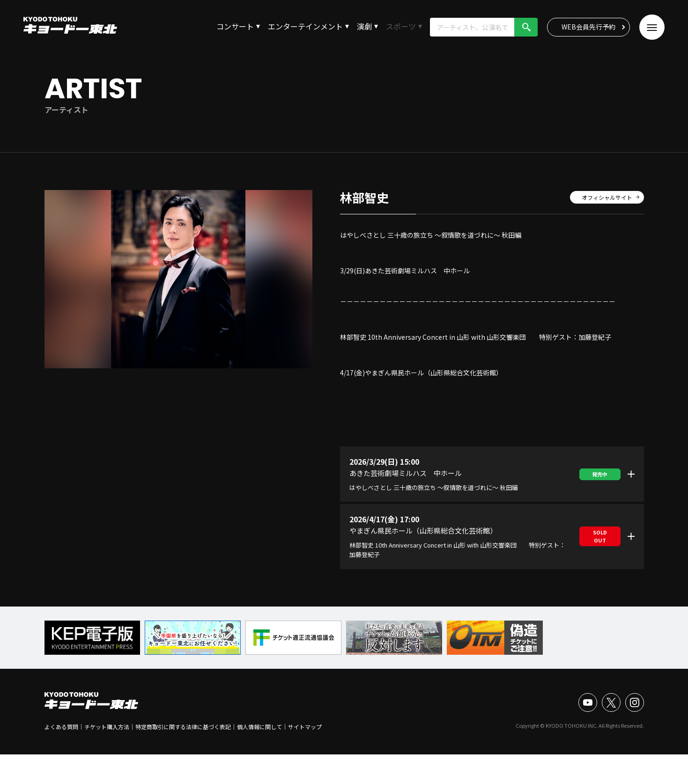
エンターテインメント (305, 26)
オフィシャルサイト (607, 197)
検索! (526, 27)
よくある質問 (61, 727)
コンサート (235, 26)
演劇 (364, 26)
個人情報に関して (259, 727)
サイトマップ (305, 727)
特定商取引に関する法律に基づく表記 (183, 727)
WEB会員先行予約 (588, 26)
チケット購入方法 (106, 727)
